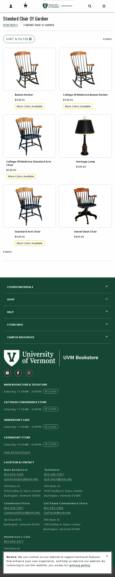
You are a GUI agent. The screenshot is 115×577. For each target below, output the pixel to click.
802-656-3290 (14, 474)
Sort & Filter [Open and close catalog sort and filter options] (19, 39)
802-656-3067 (54, 474)
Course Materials (20, 287)
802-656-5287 (14, 508)
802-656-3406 (53, 508)
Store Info (15, 324)
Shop (11, 299)
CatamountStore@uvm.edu (22, 512)
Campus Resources (20, 337)
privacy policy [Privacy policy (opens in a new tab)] (80, 565)
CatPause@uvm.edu (57, 512)
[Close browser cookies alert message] (107, 555)
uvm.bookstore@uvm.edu (21, 479)
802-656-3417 (14, 541)
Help (10, 312)
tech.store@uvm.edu (58, 479)
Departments (10, 25)
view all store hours (17, 452)
